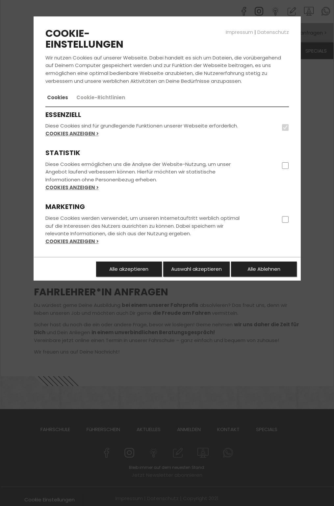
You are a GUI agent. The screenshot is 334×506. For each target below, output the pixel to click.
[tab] (57, 97)
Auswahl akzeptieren (196, 268)
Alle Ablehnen (263, 268)
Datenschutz (273, 32)
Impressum (239, 32)
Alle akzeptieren (128, 268)
